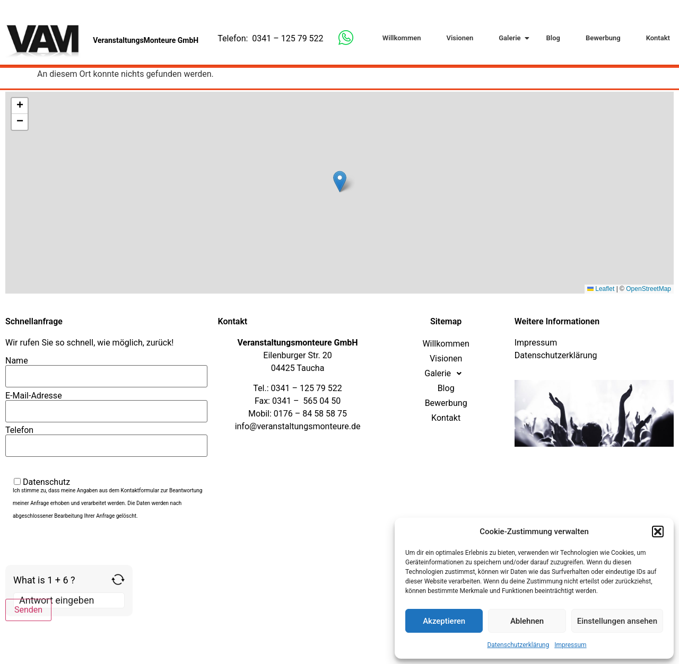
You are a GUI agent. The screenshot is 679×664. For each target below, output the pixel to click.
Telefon (106, 438)
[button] (657, 531)
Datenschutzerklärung (518, 645)
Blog (553, 38)
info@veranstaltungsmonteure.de (298, 426)
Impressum (570, 645)
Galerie (511, 38)
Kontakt (658, 38)
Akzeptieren (444, 621)
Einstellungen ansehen (617, 621)
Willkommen (401, 38)
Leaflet (600, 289)
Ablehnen (527, 621)
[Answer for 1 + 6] (69, 600)
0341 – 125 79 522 (287, 38)
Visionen (459, 38)
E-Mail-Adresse (106, 404)
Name (106, 369)
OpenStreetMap (648, 289)
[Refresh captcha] (118, 579)
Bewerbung (603, 38)
